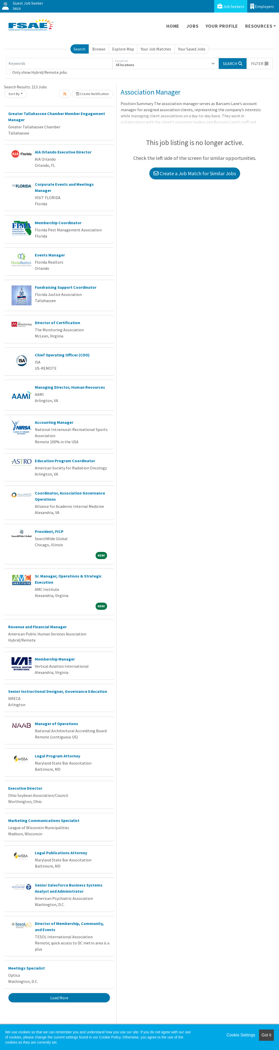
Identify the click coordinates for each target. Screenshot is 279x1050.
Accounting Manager (54, 422)
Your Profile (222, 26)
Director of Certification (57, 322)
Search (79, 49)
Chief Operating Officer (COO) (62, 354)
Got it (266, 1035)
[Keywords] (59, 63)
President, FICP (49, 531)
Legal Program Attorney (57, 755)
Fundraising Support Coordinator (65, 287)
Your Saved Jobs (191, 49)
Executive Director (25, 788)
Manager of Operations (56, 723)
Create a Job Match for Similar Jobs (194, 173)
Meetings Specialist (26, 968)
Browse (98, 49)
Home (172, 26)
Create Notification (92, 93)
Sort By (14, 93)
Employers (262, 6)
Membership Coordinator (58, 222)
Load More (59, 997)
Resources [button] (258, 26)
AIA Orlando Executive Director (63, 152)
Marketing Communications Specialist (43, 820)
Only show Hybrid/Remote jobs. (40, 72)
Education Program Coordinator (65, 460)
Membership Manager (55, 659)
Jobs (192, 26)
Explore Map (123, 49)
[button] (260, 63)
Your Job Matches (156, 49)
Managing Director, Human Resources (70, 387)
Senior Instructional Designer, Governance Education (57, 691)
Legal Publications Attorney (61, 852)
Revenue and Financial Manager (37, 626)
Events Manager (50, 255)
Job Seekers (230, 6)
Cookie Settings (240, 1035)
